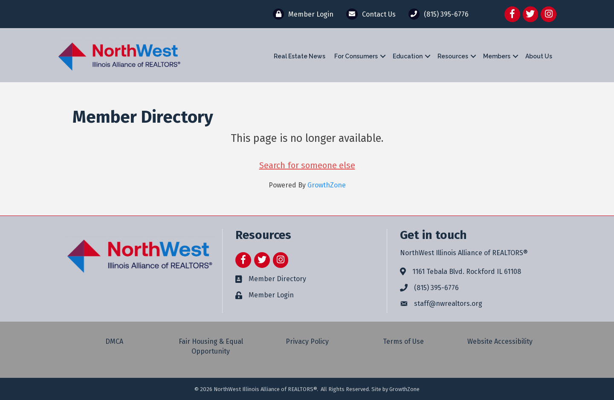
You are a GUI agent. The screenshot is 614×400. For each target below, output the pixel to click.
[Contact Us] (368, 14)
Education (408, 56)
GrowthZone (326, 185)
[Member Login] (301, 14)
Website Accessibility (500, 341)
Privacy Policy (307, 341)
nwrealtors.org (459, 303)
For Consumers (356, 56)
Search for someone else (307, 165)
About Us (538, 56)
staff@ (425, 303)
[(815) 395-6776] (436, 14)
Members (496, 56)
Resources (452, 56)
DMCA (114, 341)
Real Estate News (299, 56)
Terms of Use (403, 341)
